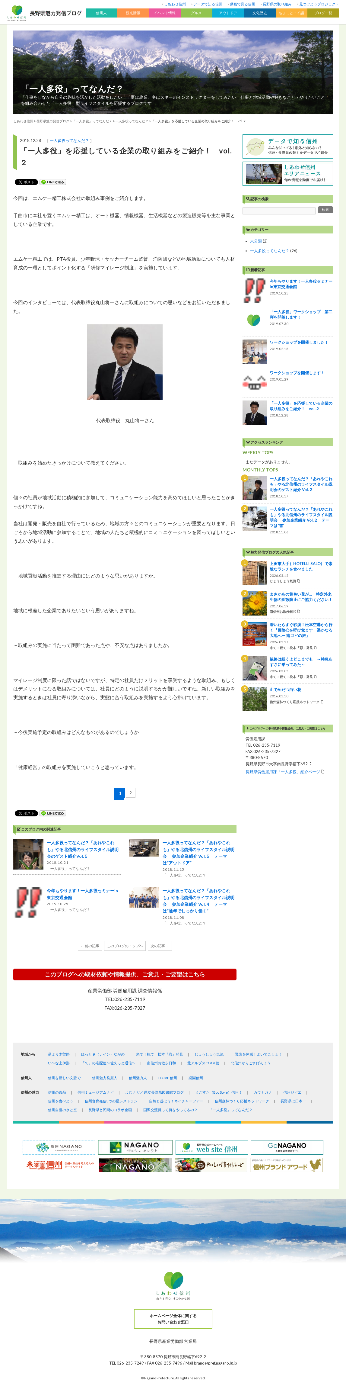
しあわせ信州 (175, 4)
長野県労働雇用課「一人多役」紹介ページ (283, 771)
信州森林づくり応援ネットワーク (242, 1101)
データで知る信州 (207, 4)
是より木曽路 (59, 1054)
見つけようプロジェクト (319, 4)
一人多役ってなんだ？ (69, 140)
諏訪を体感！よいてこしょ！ (258, 1054)
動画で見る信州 (242, 4)
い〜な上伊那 (59, 1063)
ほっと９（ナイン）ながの (103, 1054)
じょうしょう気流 (209, 1054)
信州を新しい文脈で (64, 1078)
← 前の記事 (90, 946)
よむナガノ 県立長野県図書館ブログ (154, 1092)
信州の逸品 (57, 1092)
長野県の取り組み (277, 4)
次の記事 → (160, 946)
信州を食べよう (60, 1101)
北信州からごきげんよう (251, 1063)
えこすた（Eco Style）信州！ (218, 1092)
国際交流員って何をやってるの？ (170, 1110)
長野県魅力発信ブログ (52, 121)
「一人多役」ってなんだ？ (72, 88)
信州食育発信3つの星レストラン (111, 1101)
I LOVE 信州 (167, 1078)
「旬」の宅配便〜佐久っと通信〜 (108, 1063)
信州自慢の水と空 (62, 1110)
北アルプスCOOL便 (203, 1063)
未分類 (256, 241)
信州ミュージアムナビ (96, 1092)
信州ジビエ (292, 1092)
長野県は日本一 (293, 1101)
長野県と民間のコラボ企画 (110, 1110)
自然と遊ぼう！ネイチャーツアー (176, 1101)
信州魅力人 (138, 1078)
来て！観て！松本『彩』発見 (159, 1054)
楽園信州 (196, 1078)
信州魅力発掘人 (104, 1078)
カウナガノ (263, 1092)
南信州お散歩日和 (161, 1063)
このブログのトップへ (125, 946)
